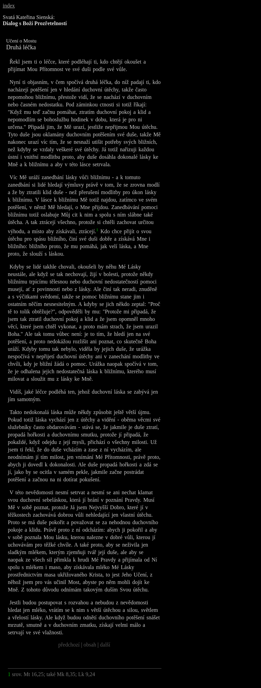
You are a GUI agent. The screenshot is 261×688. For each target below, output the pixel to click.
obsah (90, 645)
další (105, 645)
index (9, 5)
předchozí (69, 645)
